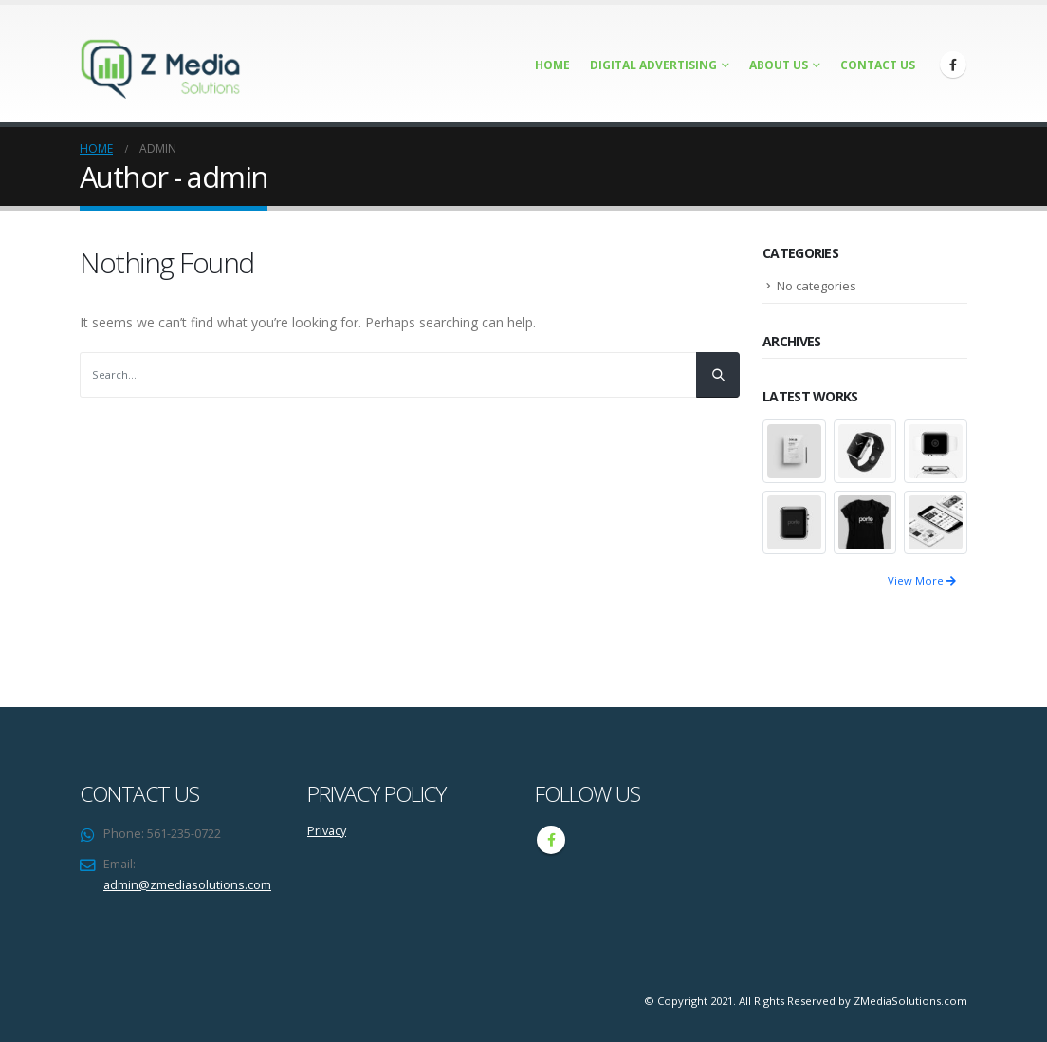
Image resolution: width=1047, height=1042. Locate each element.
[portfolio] (794, 450)
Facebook (551, 840)
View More (922, 580)
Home (552, 65)
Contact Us (877, 65)
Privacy (326, 831)
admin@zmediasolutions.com (187, 885)
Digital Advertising (653, 65)
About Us (778, 65)
